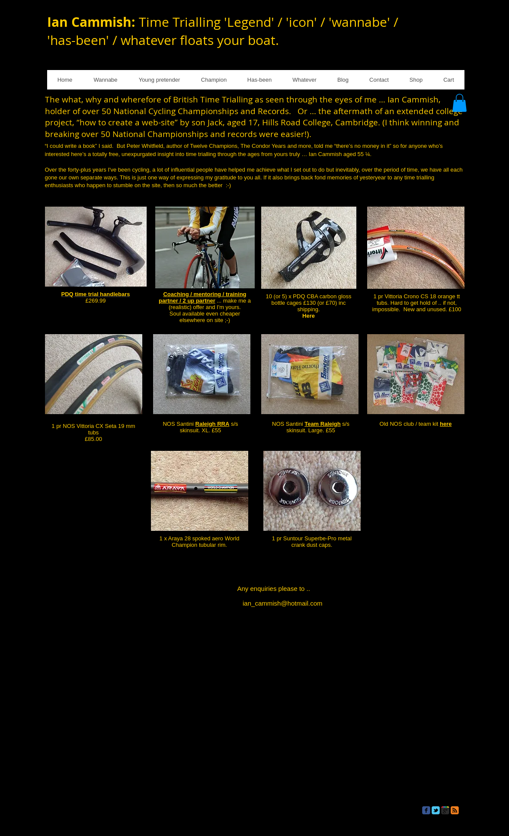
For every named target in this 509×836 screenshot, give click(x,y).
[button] (459, 103)
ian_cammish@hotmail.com (282, 603)
